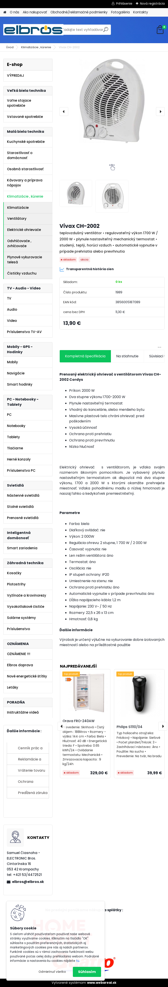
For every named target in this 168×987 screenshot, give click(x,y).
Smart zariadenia (22, 548)
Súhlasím (87, 971)
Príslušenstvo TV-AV (24, 332)
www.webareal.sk (101, 982)
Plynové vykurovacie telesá (24, 259)
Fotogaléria (120, 12)
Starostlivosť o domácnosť (19, 155)
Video (12, 320)
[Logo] (33, 30)
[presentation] (64, 111)
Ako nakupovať (35, 12)
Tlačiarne (15, 448)
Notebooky (16, 426)
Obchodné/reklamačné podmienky (79, 12)
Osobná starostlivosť (25, 169)
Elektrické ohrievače (24, 229)
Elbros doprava (20, 665)
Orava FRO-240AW (78, 721)
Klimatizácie (18, 207)
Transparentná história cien (87, 269)
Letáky (12, 687)
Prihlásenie (124, 3)
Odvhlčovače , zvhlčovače (19, 243)
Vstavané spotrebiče (25, 116)
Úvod (10, 47)
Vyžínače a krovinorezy (26, 595)
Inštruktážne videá (23, 712)
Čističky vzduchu (22, 273)
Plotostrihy (16, 584)
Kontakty (140, 12)
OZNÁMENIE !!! (18, 654)
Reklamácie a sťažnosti (29, 761)
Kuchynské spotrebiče (26, 141)
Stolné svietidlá (20, 506)
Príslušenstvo (18, 629)
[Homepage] (4, 12)
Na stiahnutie (127, 356)
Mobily (12, 362)
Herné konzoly (19, 459)
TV (9, 298)
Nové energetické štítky (27, 676)
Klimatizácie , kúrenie (36, 47)
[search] (105, 31)
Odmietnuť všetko (52, 972)
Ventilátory (16, 218)
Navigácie (15, 373)
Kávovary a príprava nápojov (24, 183)
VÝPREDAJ (15, 75)
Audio (12, 309)
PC (9, 414)
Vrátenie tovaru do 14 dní (31, 772)
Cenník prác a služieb (30, 750)
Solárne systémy (21, 617)
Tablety (13, 437)
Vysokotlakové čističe (25, 606)
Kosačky (14, 573)
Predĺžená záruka (32, 792)
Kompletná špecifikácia (85, 356)
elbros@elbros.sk (28, 881)
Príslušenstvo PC (21, 470)
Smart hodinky (19, 384)
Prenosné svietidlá (22, 518)
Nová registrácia (152, 3)
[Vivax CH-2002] (112, 101)
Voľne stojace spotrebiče (19, 103)
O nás (14, 12)
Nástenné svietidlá (23, 495)
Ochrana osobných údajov (32, 783)
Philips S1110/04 (129, 727)
